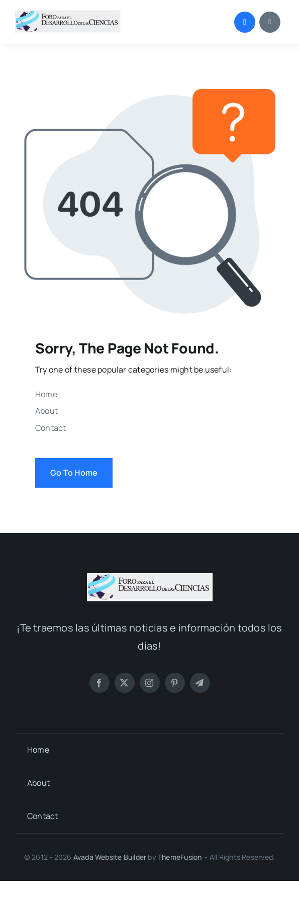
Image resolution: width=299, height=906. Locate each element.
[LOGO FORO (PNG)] (68, 14)
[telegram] (200, 683)
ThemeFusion (180, 857)
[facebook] (99, 683)
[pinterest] (175, 683)
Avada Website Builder (109, 857)
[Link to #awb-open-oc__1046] (244, 22)
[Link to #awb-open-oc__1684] (269, 22)
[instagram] (150, 683)
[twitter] (125, 683)
